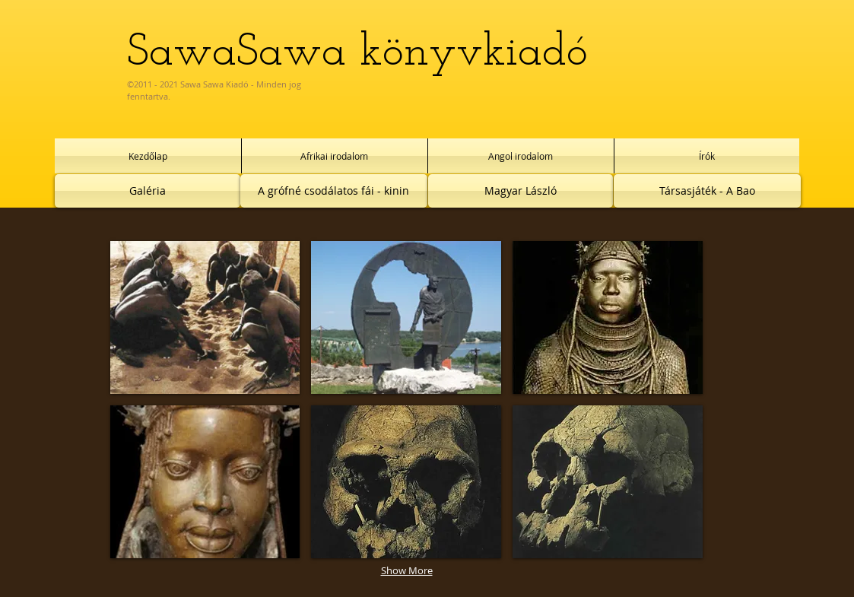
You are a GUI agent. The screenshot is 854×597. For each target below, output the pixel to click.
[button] (205, 317)
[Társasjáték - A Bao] (707, 191)
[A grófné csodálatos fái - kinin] (333, 191)
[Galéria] (147, 191)
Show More (407, 570)
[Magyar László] (520, 191)
